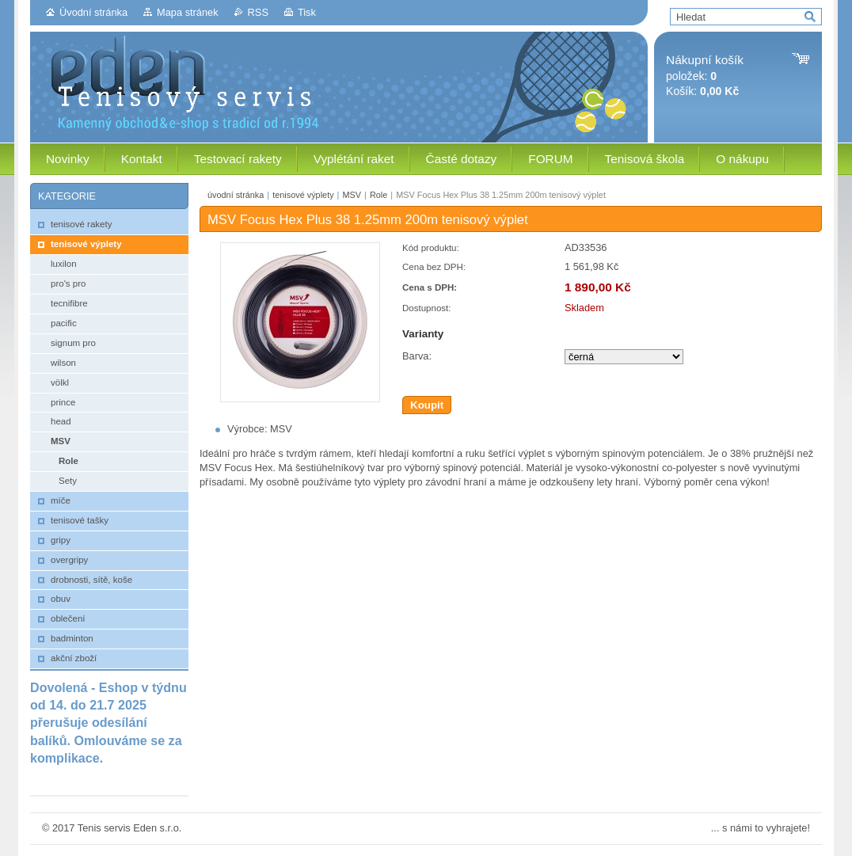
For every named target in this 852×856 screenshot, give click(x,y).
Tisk (307, 12)
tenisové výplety (302, 195)
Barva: (417, 356)
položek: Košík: (705, 75)
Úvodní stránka (93, 12)
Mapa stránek (188, 12)
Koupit (426, 405)
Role (378, 195)
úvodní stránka (235, 195)
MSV (351, 195)
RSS (258, 12)
